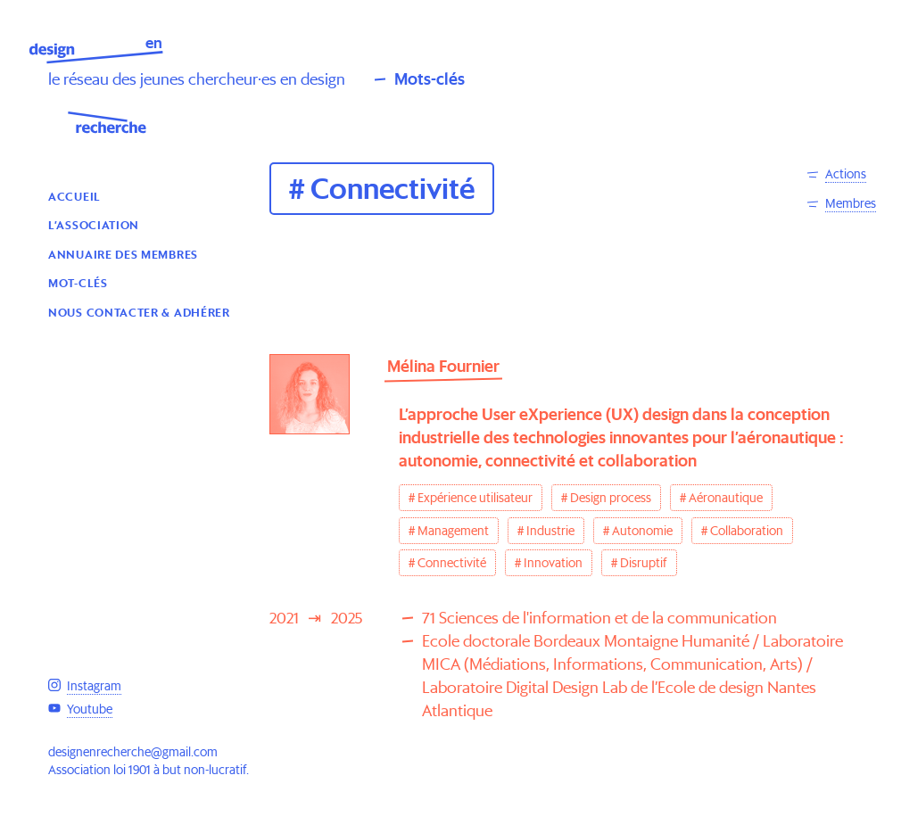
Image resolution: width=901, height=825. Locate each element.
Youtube (89, 709)
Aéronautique (726, 498)
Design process (610, 498)
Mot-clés (78, 282)
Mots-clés (429, 79)
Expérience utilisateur (475, 498)
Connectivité (451, 563)
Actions (845, 174)
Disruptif (643, 563)
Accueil (74, 195)
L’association (93, 224)
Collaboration (746, 531)
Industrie (550, 531)
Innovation (553, 563)
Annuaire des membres (123, 253)
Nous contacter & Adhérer (139, 311)
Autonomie (642, 531)
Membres (850, 203)
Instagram (94, 686)
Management (453, 531)
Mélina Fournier (443, 366)
